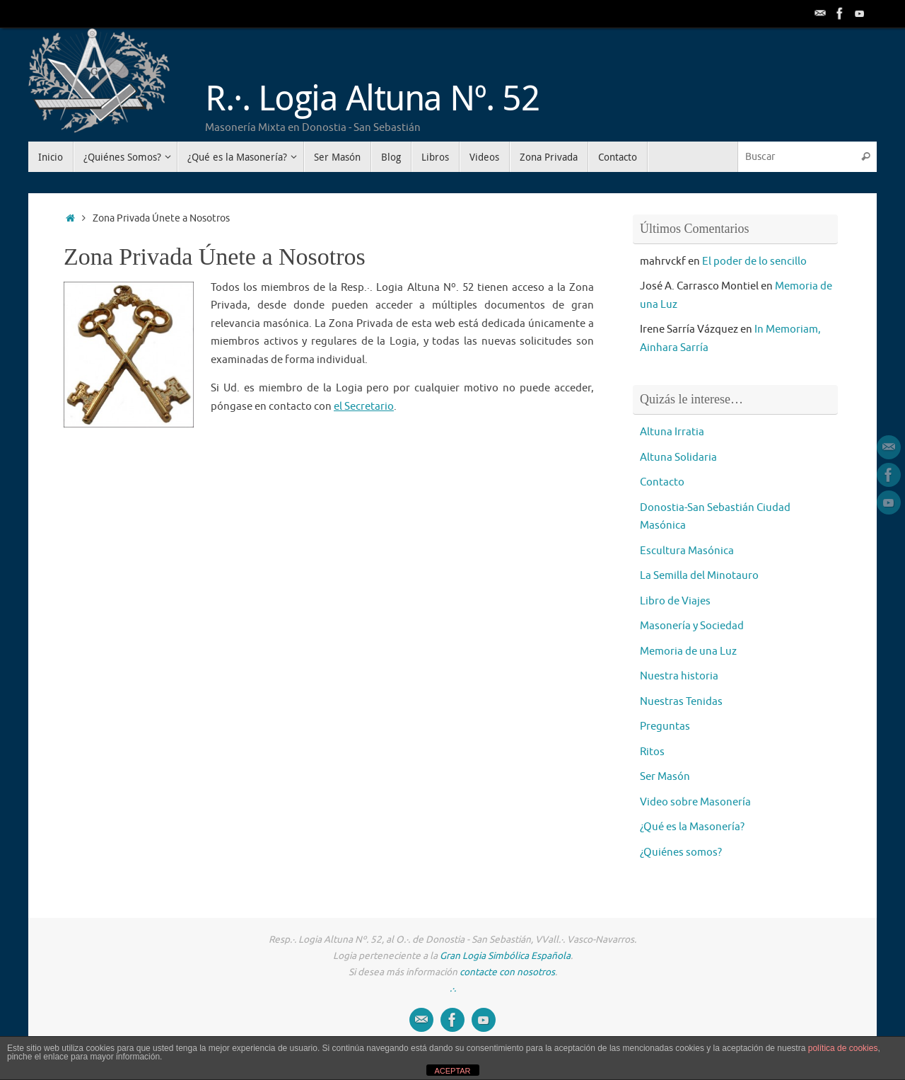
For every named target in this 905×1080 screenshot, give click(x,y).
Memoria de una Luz (688, 651)
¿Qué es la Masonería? (692, 827)
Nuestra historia (679, 676)
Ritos (652, 752)
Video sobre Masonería (695, 802)
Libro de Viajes (675, 601)
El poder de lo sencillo (754, 261)
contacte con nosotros (507, 972)
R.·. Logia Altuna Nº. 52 (372, 97)
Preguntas (665, 726)
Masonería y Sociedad (692, 626)
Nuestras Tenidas (681, 701)
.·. (453, 988)
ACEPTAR (452, 1071)
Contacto (662, 482)
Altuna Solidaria (678, 457)
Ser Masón (665, 776)
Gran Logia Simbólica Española (505, 956)
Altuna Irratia (672, 432)
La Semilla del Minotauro (699, 575)
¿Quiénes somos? (681, 852)
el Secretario (364, 406)
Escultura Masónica (687, 551)
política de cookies (843, 1048)
